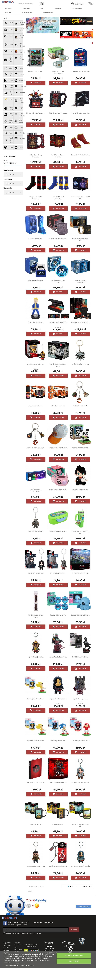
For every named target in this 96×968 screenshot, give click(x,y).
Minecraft (8, 80)
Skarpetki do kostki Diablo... (80, 155)
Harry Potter (18, 58)
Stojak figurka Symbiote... (80, 657)
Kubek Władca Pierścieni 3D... (80, 240)
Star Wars (8, 115)
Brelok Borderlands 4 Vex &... (35, 448)
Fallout (8, 44)
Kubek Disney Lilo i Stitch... (58, 489)
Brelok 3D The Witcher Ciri (80, 782)
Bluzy (8, 29)
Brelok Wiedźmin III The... (80, 364)
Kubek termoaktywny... (35, 406)
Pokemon (18, 86)
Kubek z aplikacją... (35, 824)
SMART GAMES (48, 12)
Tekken (8, 127)
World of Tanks (8, 140)
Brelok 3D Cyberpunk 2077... (35, 866)
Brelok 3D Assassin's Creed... (58, 866)
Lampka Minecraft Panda (80, 448)
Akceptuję (74, 961)
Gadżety (8, 12)
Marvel (18, 73)
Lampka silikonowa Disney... (80, 615)
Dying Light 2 (18, 37)
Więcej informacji (11, 965)
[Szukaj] (31, 3)
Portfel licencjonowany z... (80, 113)
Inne (18, 147)
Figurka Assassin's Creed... (35, 364)
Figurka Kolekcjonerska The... (80, 700)
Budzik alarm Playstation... (35, 280)
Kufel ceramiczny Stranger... (58, 113)
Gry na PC (8, 8)
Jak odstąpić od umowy (18, 949)
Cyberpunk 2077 (18, 30)
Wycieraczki (18, 138)
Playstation (26, 8)
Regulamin (7, 943)
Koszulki (8, 68)
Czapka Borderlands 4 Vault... (58, 448)
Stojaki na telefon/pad (18, 115)
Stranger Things (8, 121)
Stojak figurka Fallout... (35, 322)
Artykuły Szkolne (26, 12)
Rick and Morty (18, 100)
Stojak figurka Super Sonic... (36, 699)
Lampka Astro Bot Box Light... (58, 281)
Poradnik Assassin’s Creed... (36, 782)
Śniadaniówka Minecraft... (58, 531)
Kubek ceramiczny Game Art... (80, 825)
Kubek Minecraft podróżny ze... (80, 532)
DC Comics (18, 45)
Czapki (8, 35)
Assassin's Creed (18, 23)
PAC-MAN (8, 86)
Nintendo (58, 8)
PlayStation (18, 92)
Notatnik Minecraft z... (35, 71)
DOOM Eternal (18, 51)
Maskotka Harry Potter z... (80, 489)
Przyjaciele (8, 99)
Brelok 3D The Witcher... (36, 573)
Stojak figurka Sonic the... (80, 740)
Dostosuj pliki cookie (26, 965)
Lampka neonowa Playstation (36, 491)
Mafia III (8, 74)
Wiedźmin (18, 132)
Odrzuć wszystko (74, 955)
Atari (8, 22)
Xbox (42, 8)
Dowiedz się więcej (83, 906)
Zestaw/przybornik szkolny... (80, 71)
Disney (8, 50)
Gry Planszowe (77, 8)
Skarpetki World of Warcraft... (35, 198)
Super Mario (18, 121)
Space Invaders (8, 108)
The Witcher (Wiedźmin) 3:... (58, 322)
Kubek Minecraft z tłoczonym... (58, 72)
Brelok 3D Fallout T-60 (35, 531)
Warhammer (8, 132)
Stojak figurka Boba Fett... (58, 657)
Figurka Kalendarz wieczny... (35, 113)
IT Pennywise (8, 93)
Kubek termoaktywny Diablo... (58, 156)
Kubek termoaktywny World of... (80, 198)
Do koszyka (35, 83)
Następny (87, 886)
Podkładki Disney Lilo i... (58, 615)
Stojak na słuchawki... (36, 238)
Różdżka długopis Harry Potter (36, 616)
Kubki (18, 68)
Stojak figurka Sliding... (58, 740)
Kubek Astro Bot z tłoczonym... (80, 281)
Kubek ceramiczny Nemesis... (36, 156)
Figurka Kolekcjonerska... (36, 657)
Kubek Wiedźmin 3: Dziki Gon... (58, 365)
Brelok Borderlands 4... (80, 406)
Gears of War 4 (8, 60)
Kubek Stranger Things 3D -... (58, 238)
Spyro (18, 107)
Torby (18, 127)
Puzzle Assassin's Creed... (80, 573)
